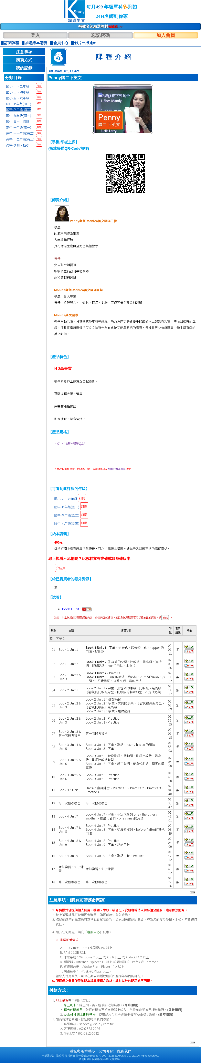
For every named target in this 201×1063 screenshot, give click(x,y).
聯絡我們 (124, 1051)
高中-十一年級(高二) (20, 133)
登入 (35, 35)
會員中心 (60, 43)
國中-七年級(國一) (18, 103)
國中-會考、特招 (17, 121)
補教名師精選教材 (100, 26)
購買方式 (24, 60)
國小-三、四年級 (17, 92)
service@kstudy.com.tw (96, 1023)
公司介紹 (106, 1051)
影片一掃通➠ (85, 43)
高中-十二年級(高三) (20, 139)
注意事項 (24, 51)
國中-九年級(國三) (18, 115)
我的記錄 (24, 68)
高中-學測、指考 (17, 145)
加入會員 (165, 35)
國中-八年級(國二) (18, 109)
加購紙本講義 (36, 43)
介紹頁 (60, 568)
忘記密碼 (100, 35)
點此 (165, 618)
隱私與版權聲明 (82, 1051)
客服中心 (93, 932)
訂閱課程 (11, 43)
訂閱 (39, 85)
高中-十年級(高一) (18, 127)
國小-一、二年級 (17, 86)
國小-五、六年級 (17, 98)
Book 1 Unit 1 (77, 609)
